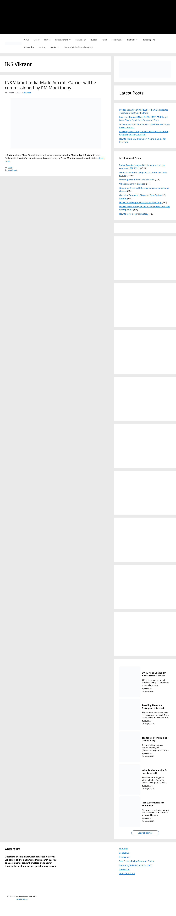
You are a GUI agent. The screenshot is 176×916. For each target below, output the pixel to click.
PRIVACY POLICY (127, 873)
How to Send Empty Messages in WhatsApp (140, 202)
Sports (55, 47)
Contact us (124, 852)
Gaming (41, 47)
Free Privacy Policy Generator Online (136, 861)
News (26, 40)
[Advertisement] (105, 16)
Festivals (133, 39)
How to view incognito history (133, 213)
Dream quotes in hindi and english (136, 179)
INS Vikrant (12, 170)
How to (47, 40)
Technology (81, 40)
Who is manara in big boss (132, 183)
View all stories (145, 832)
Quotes (93, 40)
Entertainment (64, 39)
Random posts (149, 40)
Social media (117, 40)
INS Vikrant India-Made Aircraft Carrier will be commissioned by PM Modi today (50, 85)
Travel (104, 40)
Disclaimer (124, 857)
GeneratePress (22, 899)
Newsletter (124, 869)
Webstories (29, 47)
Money (36, 40)
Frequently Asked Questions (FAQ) (78, 47)
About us (123, 848)
